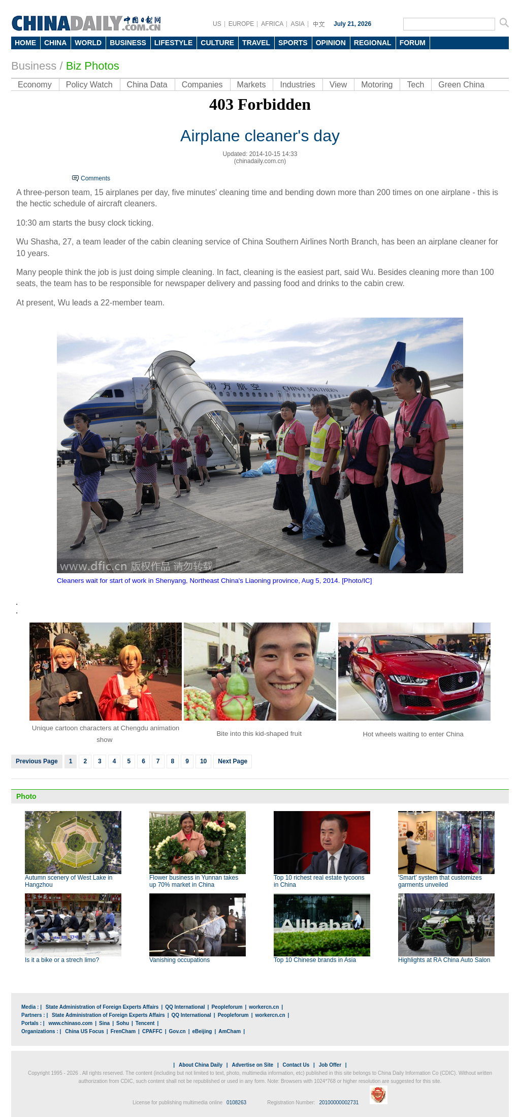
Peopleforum (226, 1007)
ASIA (297, 23)
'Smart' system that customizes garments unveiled (440, 881)
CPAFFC (152, 1031)
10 (203, 761)
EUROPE (241, 23)
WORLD (88, 43)
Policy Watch (89, 84)
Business (33, 65)
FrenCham (123, 1031)
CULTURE (217, 43)
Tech (415, 84)
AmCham (229, 1031)
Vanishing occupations (179, 960)
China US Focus (84, 1031)
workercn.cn (264, 1007)
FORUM (413, 43)
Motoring (377, 84)
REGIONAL (373, 43)
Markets (251, 84)
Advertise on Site (252, 1065)
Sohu (122, 1023)
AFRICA (272, 23)
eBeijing (202, 1031)
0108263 (236, 1102)
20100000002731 (339, 1102)
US (217, 23)
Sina (104, 1023)
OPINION (331, 43)
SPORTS (293, 43)
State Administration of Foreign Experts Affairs (102, 1007)
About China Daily (200, 1065)
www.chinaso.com (70, 1023)
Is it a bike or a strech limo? (62, 960)
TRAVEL (256, 43)
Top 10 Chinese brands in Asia (315, 960)
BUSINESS (128, 43)
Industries (297, 84)
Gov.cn (177, 1031)
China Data (147, 84)
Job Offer (330, 1065)
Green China (461, 84)
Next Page (232, 761)
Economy (35, 84)
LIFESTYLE (173, 43)
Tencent (145, 1023)
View (338, 84)
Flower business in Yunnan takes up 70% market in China (193, 881)
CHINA (55, 43)
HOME (25, 43)
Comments (95, 178)
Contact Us (295, 1065)
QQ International (185, 1007)
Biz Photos (92, 65)
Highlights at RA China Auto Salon (444, 960)
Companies (202, 84)
